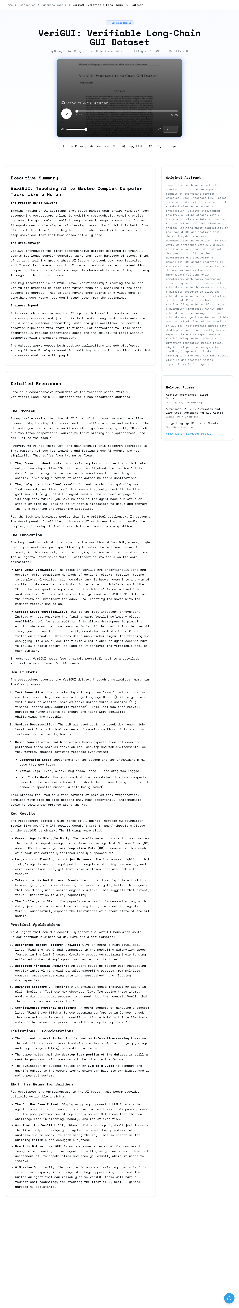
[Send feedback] (229, 1298)
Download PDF (103, 146)
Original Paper (163, 146)
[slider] (76, 111)
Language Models (54, 5)
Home (9, 5)
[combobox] (170, 129)
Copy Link (132, 146)
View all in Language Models (190, 434)
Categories (27, 5)
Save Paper (72, 146)
